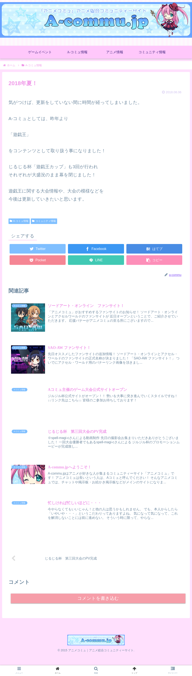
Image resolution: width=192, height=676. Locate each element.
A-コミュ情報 (19, 221)
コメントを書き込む (98, 607)
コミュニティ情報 (44, 221)
